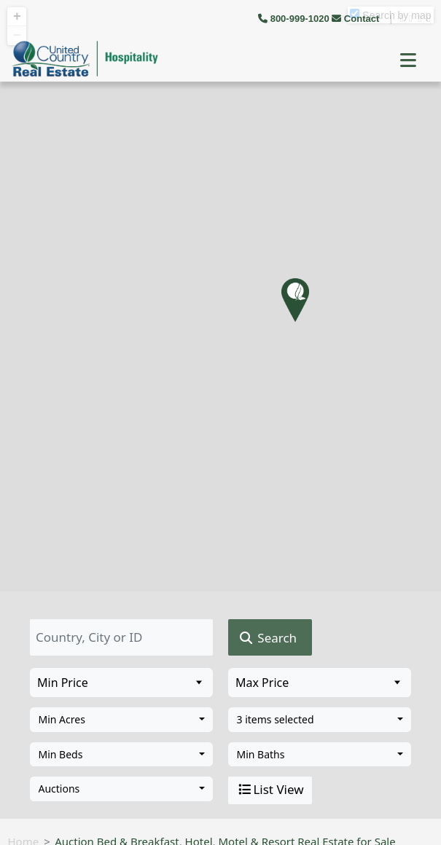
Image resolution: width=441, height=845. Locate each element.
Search (267, 638)
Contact (357, 18)
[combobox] (121, 719)
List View (269, 790)
